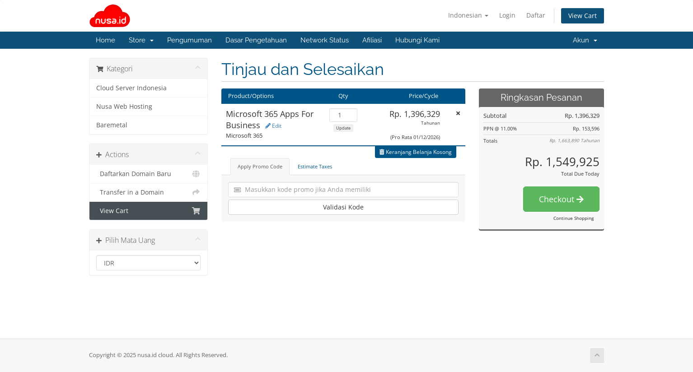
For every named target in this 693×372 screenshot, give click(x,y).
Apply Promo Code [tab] (260, 166)
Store (141, 40)
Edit (273, 126)
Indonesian (468, 15)
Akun (585, 40)
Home (105, 40)
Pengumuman (189, 40)
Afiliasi (372, 40)
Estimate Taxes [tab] (315, 166)
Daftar (535, 15)
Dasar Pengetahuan (256, 40)
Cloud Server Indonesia (131, 88)
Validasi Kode (343, 207)
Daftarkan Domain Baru (148, 173)
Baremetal (111, 125)
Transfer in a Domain (148, 192)
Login (507, 15)
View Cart (582, 15)
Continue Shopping (573, 218)
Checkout (561, 199)
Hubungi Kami (417, 40)
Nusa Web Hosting (124, 106)
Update (343, 128)
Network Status (324, 40)
